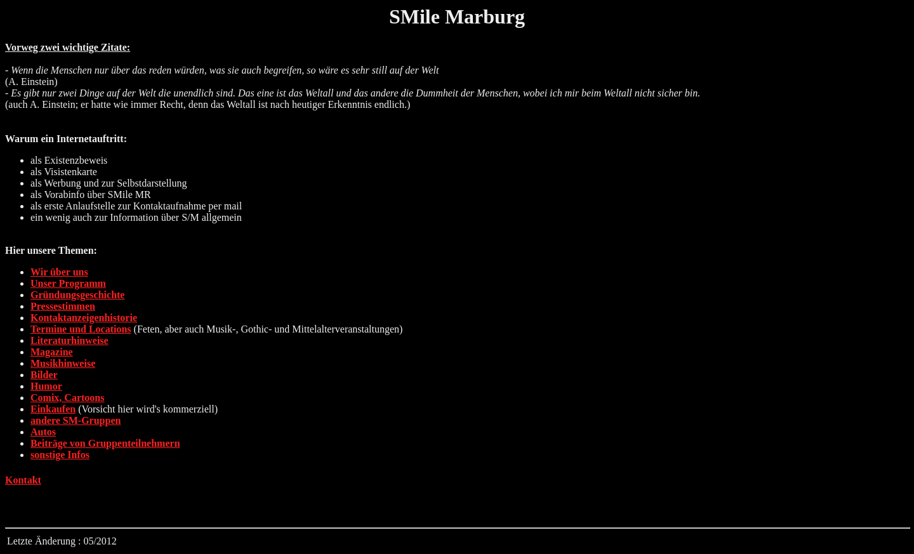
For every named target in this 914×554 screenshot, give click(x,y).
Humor (46, 386)
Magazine (51, 351)
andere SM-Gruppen (75, 420)
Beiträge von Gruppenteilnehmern (105, 443)
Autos (43, 431)
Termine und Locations (80, 329)
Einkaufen (53, 409)
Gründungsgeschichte (77, 294)
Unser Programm (68, 283)
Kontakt (23, 480)
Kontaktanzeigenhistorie (83, 317)
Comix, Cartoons (67, 397)
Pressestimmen (62, 306)
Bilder (44, 374)
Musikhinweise (62, 363)
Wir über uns (59, 272)
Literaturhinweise (69, 340)
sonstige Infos (59, 454)
